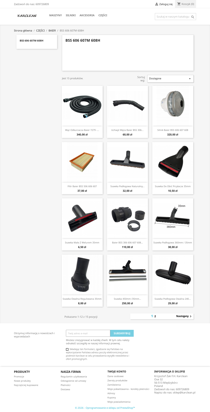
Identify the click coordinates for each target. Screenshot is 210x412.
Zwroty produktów (117, 380)
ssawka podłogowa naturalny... (127, 186)
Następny (184, 316)
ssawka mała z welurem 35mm (82, 242)
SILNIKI (71, 15)
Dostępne (170, 79)
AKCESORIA (87, 15)
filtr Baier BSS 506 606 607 (82, 186)
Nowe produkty (22, 380)
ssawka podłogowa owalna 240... (173, 298)
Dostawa (65, 389)
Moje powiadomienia (118, 401)
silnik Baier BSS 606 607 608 (172, 130)
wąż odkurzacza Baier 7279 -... (82, 130)
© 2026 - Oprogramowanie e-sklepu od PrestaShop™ (105, 407)
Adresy (111, 393)
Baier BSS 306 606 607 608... (127, 242)
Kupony (111, 397)
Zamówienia (114, 384)
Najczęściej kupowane (26, 385)
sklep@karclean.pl (184, 392)
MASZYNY (55, 15)
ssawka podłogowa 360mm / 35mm (172, 242)
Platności (66, 385)
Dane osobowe (115, 376)
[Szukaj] (175, 16)
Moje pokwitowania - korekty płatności (128, 389)
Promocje (19, 376)
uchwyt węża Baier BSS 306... (127, 130)
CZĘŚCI (102, 15)
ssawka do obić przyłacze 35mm (173, 186)
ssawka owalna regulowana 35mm (82, 298)
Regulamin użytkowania (74, 376)
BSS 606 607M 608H (31, 40)
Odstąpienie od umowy (73, 380)
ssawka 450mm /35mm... (127, 298)
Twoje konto (116, 371)
